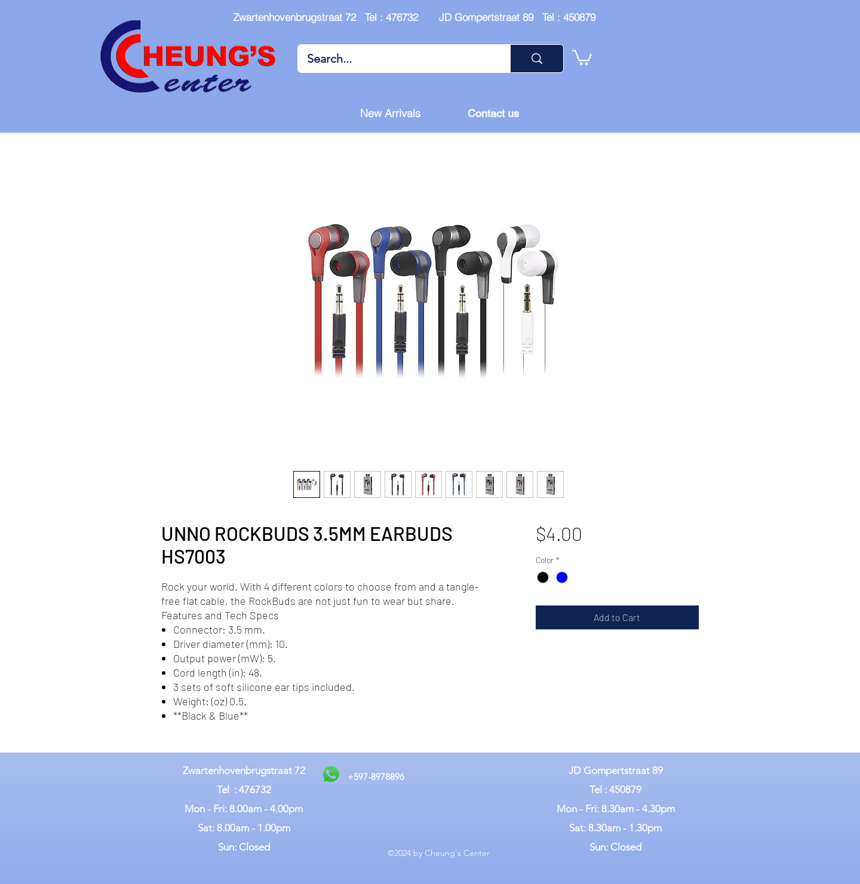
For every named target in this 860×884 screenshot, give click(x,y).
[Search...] (396, 58)
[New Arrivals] (390, 114)
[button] (582, 56)
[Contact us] (493, 114)
